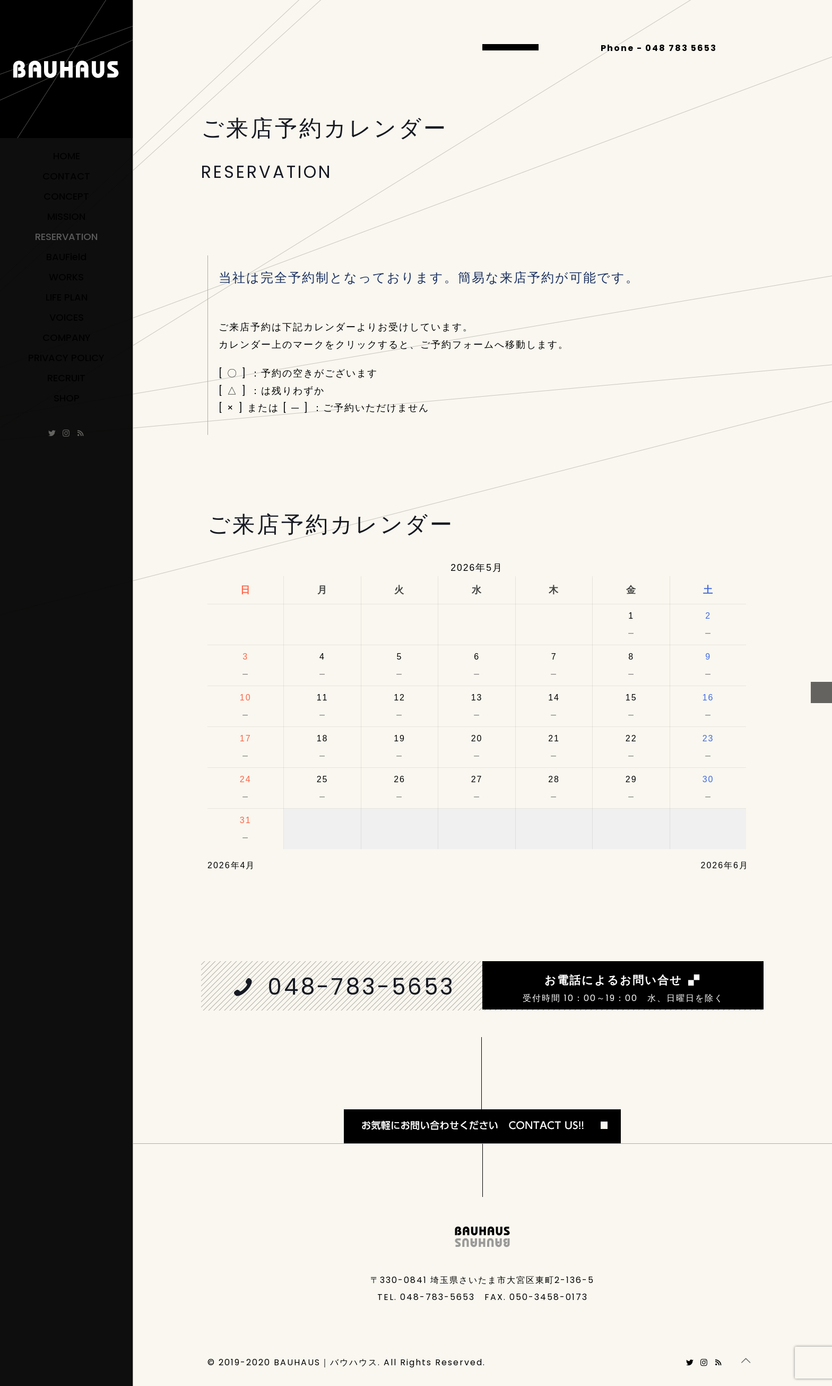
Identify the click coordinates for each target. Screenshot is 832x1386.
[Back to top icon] (746, 1360)
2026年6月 (725, 865)
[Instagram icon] (66, 433)
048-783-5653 (361, 987)
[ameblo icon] (80, 433)
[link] (482, 1090)
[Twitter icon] (52, 433)
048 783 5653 (681, 48)
